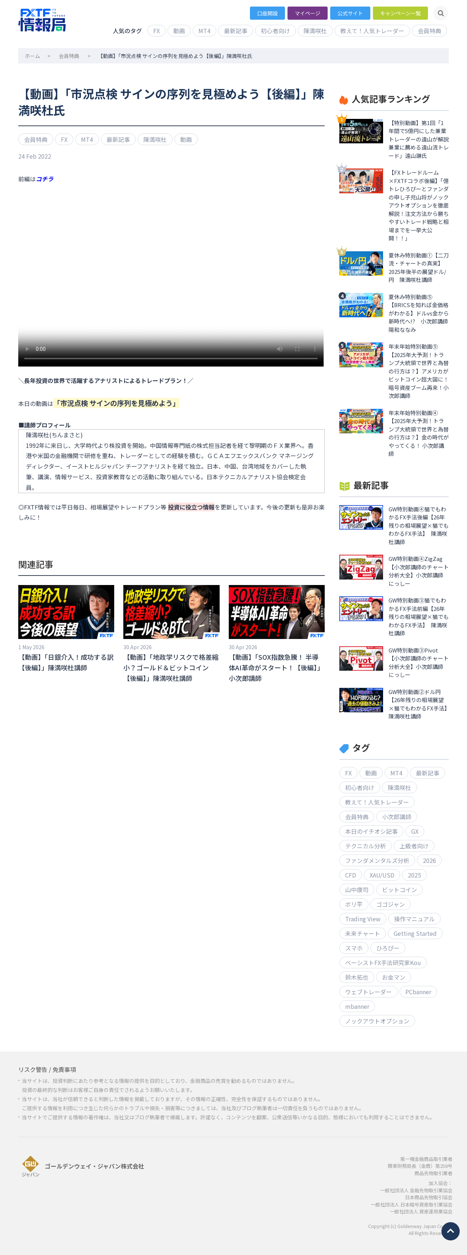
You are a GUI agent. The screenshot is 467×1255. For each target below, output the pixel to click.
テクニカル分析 (365, 845)
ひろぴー (388, 948)
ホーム (32, 55)
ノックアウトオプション (377, 1020)
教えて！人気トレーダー (372, 30)
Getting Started (415, 933)
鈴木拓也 (356, 977)
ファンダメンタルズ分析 (377, 860)
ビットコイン (399, 889)
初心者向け (275, 30)
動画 (179, 30)
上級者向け (414, 845)
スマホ (354, 948)
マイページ (307, 13)
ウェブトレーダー (368, 991)
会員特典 (429, 30)
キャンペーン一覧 (400, 13)
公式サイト (350, 13)
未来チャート (362, 933)
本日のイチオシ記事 (371, 831)
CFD (350, 875)
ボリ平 (354, 904)
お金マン (393, 977)
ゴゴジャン (390, 904)
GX (414, 831)
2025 (414, 875)
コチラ (44, 178)
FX (156, 30)
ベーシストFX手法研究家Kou (383, 962)
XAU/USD (382, 875)
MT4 (204, 30)
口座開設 (267, 13)
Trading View (363, 918)
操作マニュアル (414, 918)
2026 (429, 860)
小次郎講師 (396, 816)
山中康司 (356, 889)
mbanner (357, 1006)
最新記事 (235, 30)
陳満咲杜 (315, 30)
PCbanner (418, 991)
